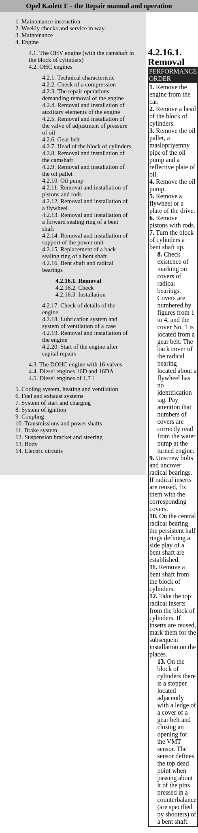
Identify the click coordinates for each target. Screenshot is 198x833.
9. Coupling (29, 416)
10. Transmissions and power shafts (58, 423)
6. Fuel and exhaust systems (49, 396)
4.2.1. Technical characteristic (78, 77)
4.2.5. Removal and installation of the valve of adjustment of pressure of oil (84, 126)
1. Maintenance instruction (47, 21)
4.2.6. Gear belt (61, 139)
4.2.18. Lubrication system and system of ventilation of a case (79, 322)
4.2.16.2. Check (74, 287)
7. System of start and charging (53, 403)
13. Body (26, 444)
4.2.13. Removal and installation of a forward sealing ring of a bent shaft (85, 222)
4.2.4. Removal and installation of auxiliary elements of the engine (83, 108)
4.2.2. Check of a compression (79, 84)
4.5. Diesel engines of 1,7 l (61, 378)
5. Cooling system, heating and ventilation (66, 389)
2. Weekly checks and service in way (60, 28)
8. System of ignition (40, 409)
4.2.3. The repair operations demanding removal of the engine (83, 94)
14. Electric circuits (39, 451)
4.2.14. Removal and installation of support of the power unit (85, 239)
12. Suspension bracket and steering (58, 437)
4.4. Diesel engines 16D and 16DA (71, 371)
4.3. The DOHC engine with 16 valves (75, 364)
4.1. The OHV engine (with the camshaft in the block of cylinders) (81, 56)
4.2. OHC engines (50, 66)
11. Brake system (36, 430)
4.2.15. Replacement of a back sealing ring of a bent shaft (79, 252)
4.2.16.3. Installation (80, 294)
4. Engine (27, 42)
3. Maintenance (34, 35)
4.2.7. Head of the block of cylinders (86, 146)
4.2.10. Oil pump (62, 180)
